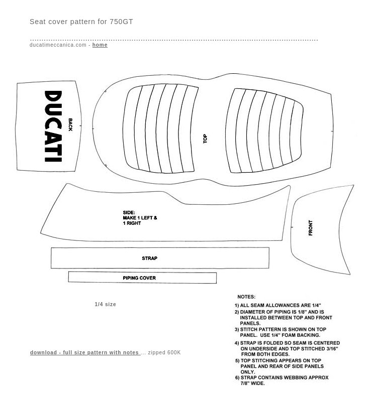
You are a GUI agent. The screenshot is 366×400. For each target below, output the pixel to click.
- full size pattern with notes (85, 352)
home (100, 45)
